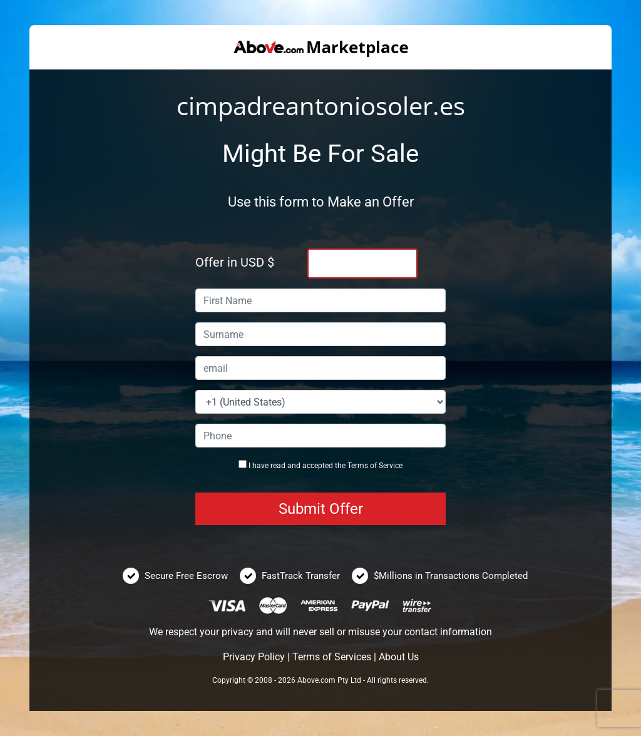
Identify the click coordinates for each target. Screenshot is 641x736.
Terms (357, 465)
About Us (399, 657)
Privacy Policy (254, 657)
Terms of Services (331, 657)
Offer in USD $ (234, 262)
